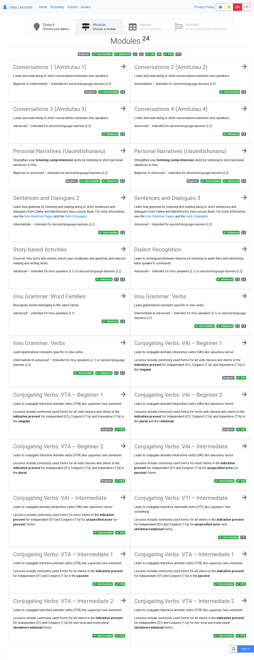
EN (238, 7)
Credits (72, 7)
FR (246, 7)
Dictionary (57, 7)
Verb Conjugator (76, 216)
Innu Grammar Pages (38, 216)
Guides (85, 7)
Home (43, 7)
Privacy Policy (204, 7)
